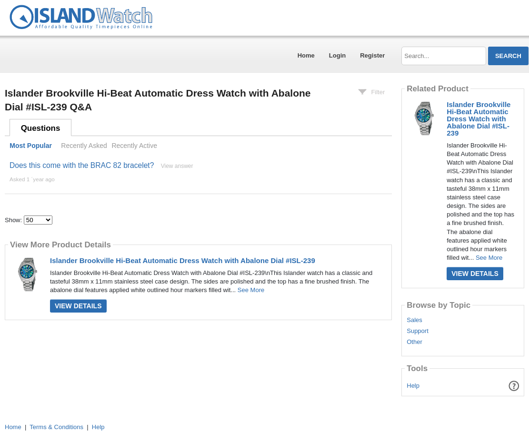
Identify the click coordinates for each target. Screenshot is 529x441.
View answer (177, 166)
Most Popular (31, 145)
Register (372, 55)
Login (337, 55)
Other (414, 342)
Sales (414, 320)
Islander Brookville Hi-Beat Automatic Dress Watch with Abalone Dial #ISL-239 (182, 260)
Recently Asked (84, 145)
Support (418, 331)
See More (251, 290)
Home (306, 55)
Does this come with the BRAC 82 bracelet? (82, 165)
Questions (40, 128)
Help (413, 385)
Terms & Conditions (56, 427)
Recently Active (134, 145)
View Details (78, 306)
